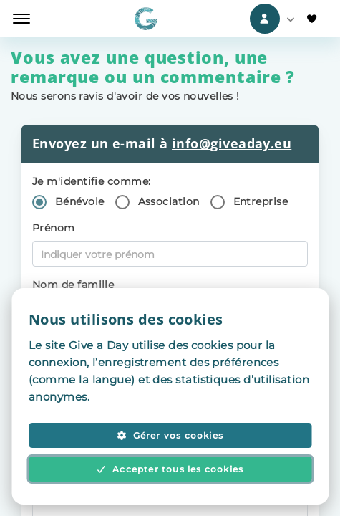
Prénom (53, 227)
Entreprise (260, 201)
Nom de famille (73, 284)
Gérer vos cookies (170, 435)
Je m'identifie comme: (91, 181)
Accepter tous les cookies (170, 469)
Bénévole (80, 201)
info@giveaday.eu (231, 143)
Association (169, 201)
